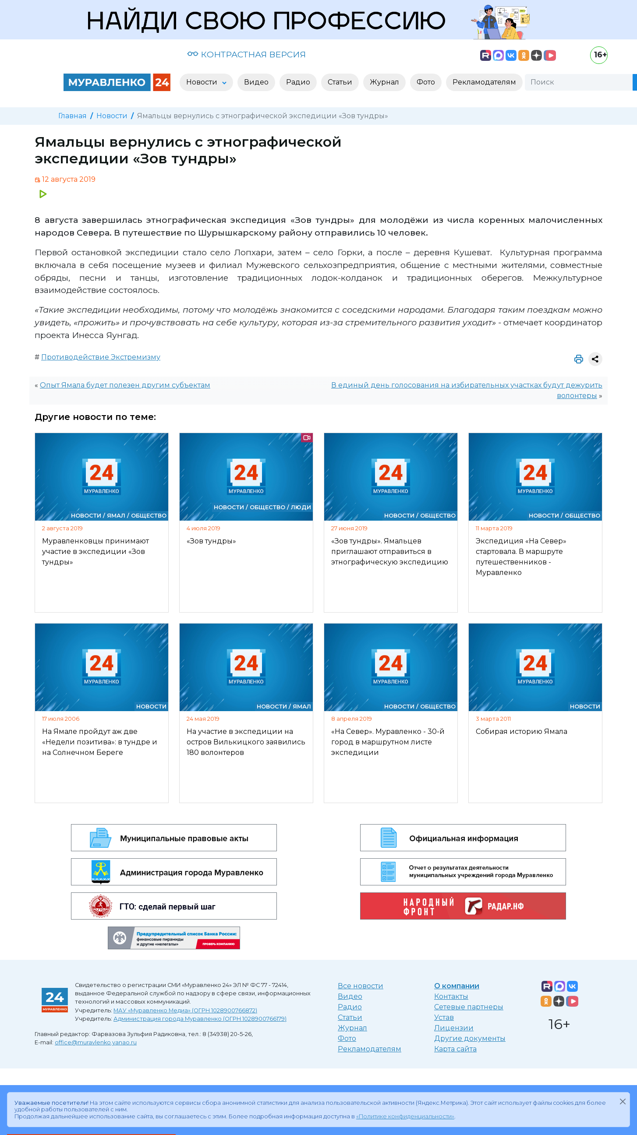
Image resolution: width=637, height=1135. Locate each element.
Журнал (352, 1028)
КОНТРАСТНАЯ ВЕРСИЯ (246, 54)
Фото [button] (426, 82)
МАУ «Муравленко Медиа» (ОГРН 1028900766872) (185, 1010)
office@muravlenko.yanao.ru (96, 1042)
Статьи (350, 1017)
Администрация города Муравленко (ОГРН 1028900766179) (200, 1018)
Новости (111, 116)
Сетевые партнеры (468, 1007)
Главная (72, 116)
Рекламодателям (369, 1049)
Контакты (451, 996)
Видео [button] (256, 82)
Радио (350, 1007)
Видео (350, 996)
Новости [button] (202, 82)
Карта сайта (455, 1049)
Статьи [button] (340, 82)
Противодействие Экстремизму (100, 357)
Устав (444, 1017)
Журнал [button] (384, 82)
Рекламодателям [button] (484, 82)
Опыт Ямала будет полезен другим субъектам (125, 385)
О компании (456, 986)
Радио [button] (298, 82)
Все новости (360, 986)
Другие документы (470, 1038)
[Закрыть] (623, 1101)
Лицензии (454, 1028)
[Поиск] (579, 82)
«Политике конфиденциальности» (405, 1116)
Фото (347, 1038)
